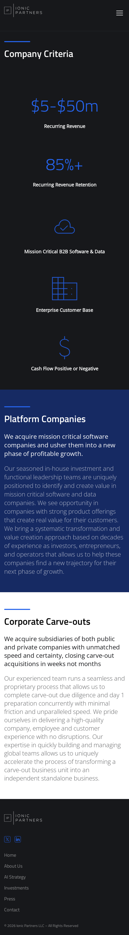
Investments (16, 888)
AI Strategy (15, 877)
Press (9, 899)
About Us (13, 866)
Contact (12, 909)
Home (10, 855)
